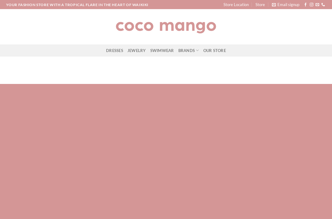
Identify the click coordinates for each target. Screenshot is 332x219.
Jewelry (136, 50)
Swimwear (162, 50)
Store (260, 4)
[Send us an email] (317, 5)
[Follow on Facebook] (305, 5)
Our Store (214, 50)
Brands (188, 50)
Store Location (236, 4)
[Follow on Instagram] (311, 5)
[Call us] (323, 5)
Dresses (114, 50)
